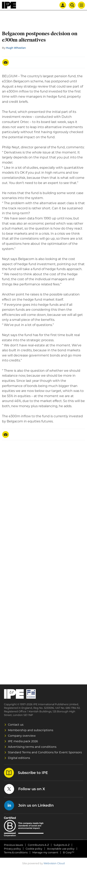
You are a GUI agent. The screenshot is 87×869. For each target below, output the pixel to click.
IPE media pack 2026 (23, 741)
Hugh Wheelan (16, 47)
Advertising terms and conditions (32, 747)
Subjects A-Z (62, 844)
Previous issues (13, 844)
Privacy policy (12, 848)
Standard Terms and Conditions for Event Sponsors (45, 752)
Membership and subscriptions (30, 730)
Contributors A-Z (38, 844)
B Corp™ (68, 852)
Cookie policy (34, 848)
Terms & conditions (16, 852)
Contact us (15, 724)
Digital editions (19, 758)
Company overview (22, 736)
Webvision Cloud (54, 863)
